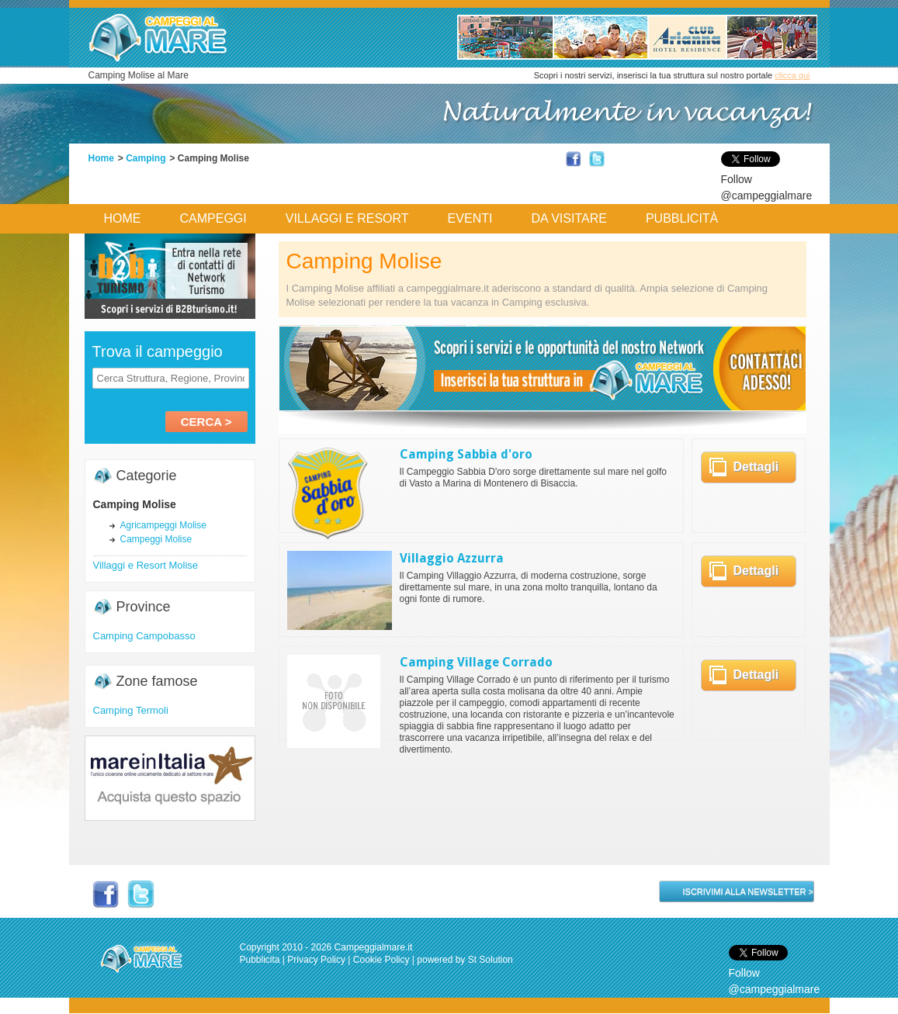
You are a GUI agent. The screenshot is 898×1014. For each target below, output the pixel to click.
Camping (145, 158)
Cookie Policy (381, 959)
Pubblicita (260, 959)
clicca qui (792, 75)
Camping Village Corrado (476, 662)
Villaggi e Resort (347, 218)
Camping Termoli (130, 710)
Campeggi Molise (156, 539)
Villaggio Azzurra (452, 558)
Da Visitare (569, 218)
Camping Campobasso (144, 636)
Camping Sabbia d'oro (466, 454)
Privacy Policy (316, 959)
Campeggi (213, 218)
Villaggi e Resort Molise (146, 565)
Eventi (470, 218)
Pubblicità (682, 218)
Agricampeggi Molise (163, 525)
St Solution (490, 959)
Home (101, 158)
